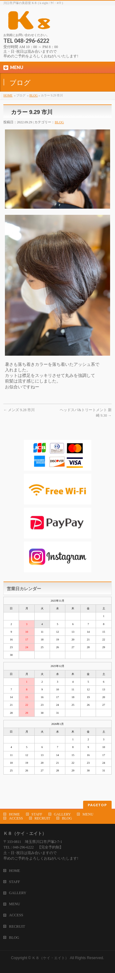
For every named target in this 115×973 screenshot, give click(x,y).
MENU (87, 814)
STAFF (37, 814)
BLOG (33, 95)
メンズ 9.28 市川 (19, 410)
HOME (7, 95)
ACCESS (16, 818)
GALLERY (62, 814)
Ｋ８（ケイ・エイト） (50, 958)
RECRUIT (42, 818)
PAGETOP (97, 805)
